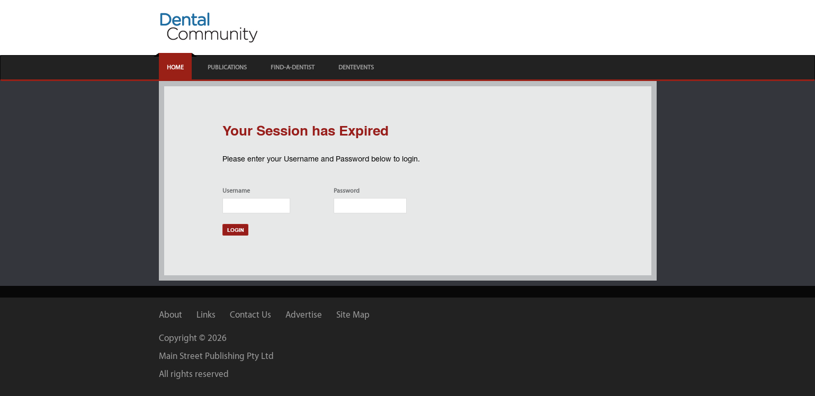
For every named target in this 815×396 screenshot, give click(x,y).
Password (347, 190)
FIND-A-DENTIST (293, 67)
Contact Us (250, 314)
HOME (175, 67)
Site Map (353, 314)
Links (206, 314)
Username (236, 190)
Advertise (303, 314)
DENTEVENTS (356, 67)
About (170, 314)
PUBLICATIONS (227, 67)
